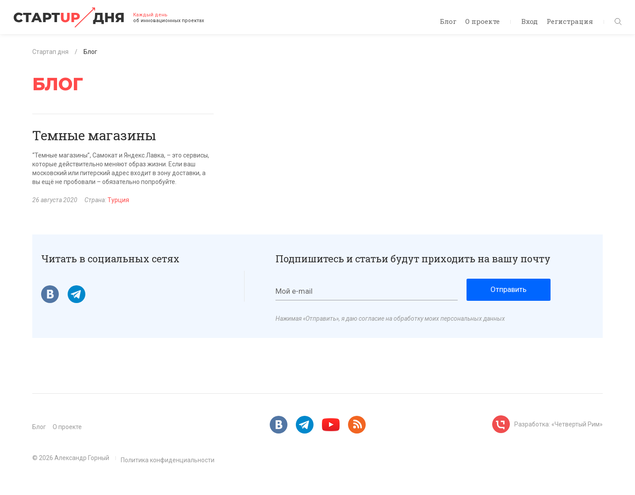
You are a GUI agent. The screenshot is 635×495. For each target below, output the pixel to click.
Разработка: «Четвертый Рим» (558, 424)
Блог (448, 21)
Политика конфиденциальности (167, 460)
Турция (118, 199)
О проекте (482, 21)
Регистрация (570, 21)
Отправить (508, 289)
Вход (529, 21)
